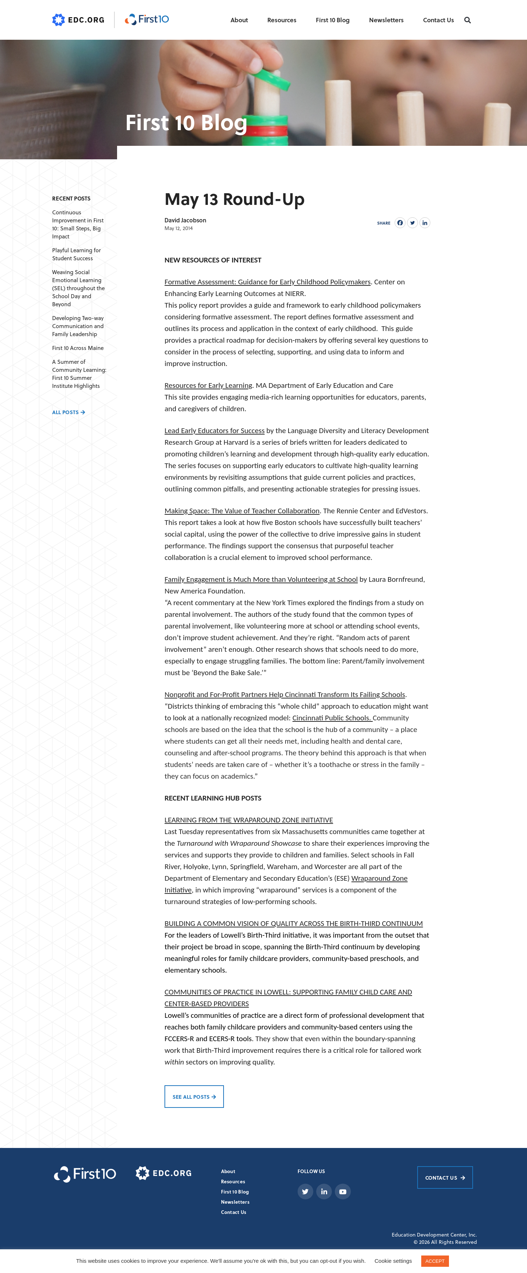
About (239, 19)
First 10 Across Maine (78, 348)
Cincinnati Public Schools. (332, 718)
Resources (282, 19)
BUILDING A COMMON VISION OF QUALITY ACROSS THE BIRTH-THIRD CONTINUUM (293, 923)
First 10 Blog (333, 19)
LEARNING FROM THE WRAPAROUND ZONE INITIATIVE (248, 820)
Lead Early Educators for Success (214, 430)
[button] (467, 20)
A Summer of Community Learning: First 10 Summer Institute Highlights (79, 374)
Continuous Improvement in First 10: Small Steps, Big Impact (78, 224)
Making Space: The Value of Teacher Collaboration (241, 510)
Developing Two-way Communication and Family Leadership (78, 326)
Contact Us (438, 19)
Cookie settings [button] (393, 1261)
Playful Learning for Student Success (76, 254)
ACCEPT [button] (435, 1261)
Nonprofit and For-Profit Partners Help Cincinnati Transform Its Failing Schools (284, 694)
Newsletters (386, 19)
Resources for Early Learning (208, 385)
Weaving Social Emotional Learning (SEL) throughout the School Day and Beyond (78, 288)
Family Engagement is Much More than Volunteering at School (261, 579)
